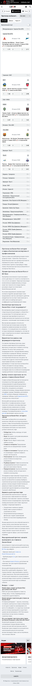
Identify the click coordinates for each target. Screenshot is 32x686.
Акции (19, 667)
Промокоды (18, 671)
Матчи (12, 671)
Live (14, 556)
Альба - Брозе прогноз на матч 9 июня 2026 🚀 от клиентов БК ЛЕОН (14, 89)
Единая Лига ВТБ (8, 34)
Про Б (4, 155)
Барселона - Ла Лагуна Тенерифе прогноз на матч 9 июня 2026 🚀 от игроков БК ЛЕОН (15, 140)
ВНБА (4, 104)
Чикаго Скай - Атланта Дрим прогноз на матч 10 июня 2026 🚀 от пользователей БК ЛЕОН (15, 114)
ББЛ (4, 80)
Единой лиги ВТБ (23, 396)
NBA (5, 394)
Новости (8, 667)
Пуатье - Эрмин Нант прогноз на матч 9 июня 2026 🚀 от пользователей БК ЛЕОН (15, 164)
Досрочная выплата (9, 657)
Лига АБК (5, 130)
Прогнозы (14, 667)
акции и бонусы (14, 561)
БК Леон (4, 549)
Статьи (24, 667)
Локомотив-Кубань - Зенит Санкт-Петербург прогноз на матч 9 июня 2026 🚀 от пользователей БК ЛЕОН (15, 44)
